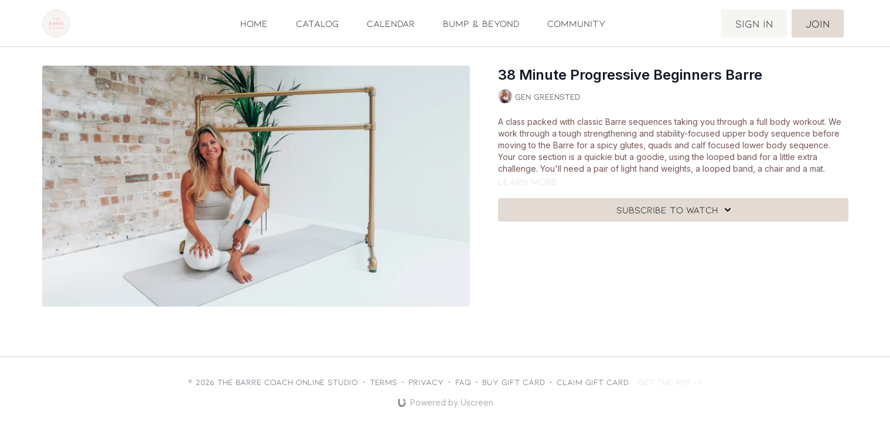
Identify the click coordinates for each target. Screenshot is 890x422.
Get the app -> (670, 382)
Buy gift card (513, 382)
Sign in (754, 23)
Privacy (426, 382)
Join (818, 23)
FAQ (463, 382)
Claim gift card (593, 382)
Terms (383, 382)
